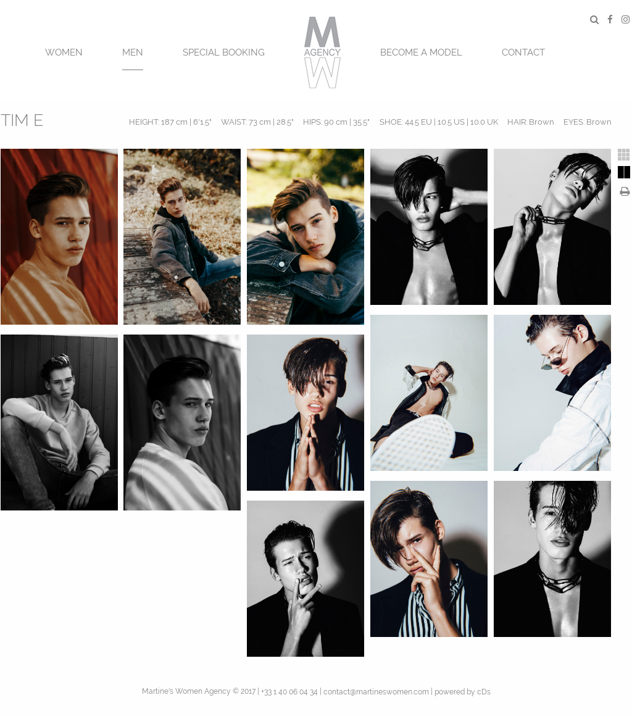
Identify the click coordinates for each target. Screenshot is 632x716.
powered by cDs (462, 692)
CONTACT (523, 52)
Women (64, 52)
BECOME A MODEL (421, 52)
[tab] (624, 155)
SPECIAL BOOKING (224, 52)
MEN (132, 52)
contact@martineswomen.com (376, 692)
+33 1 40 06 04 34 (289, 692)
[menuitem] (64, 50)
